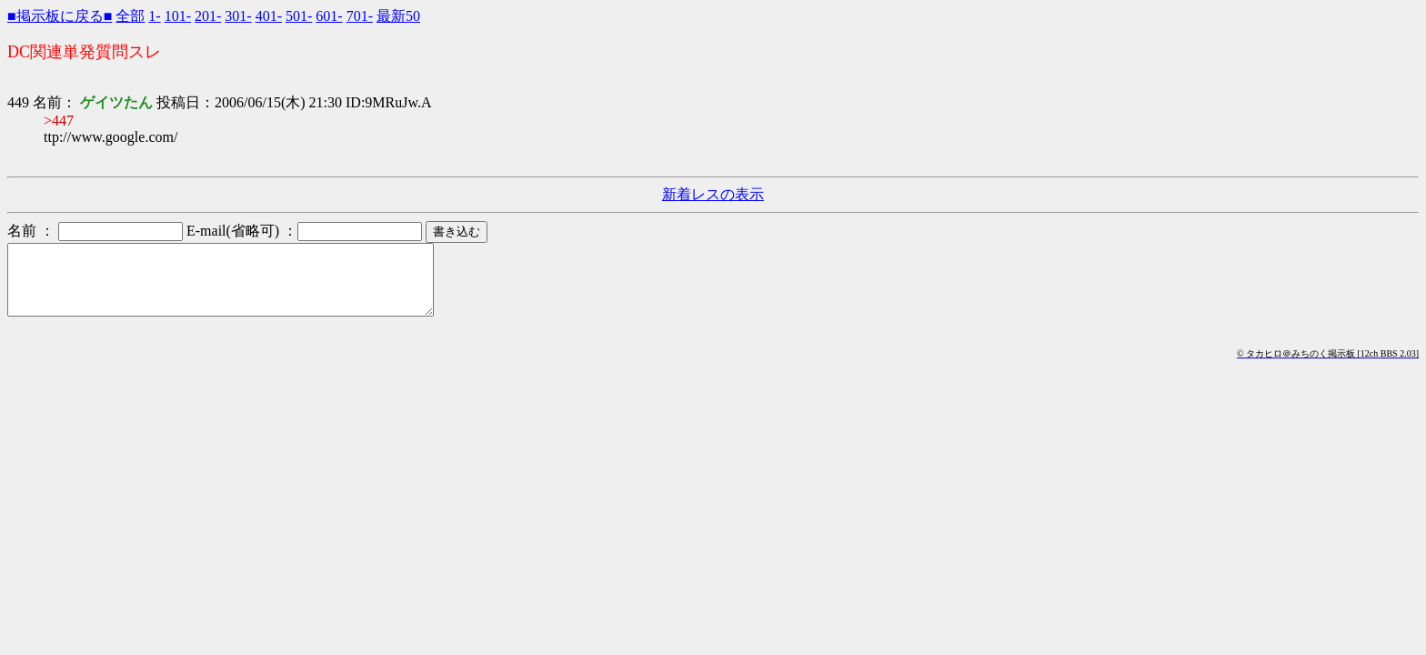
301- (238, 16)
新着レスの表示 (713, 194)
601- (329, 16)
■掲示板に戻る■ (59, 16)
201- (208, 16)
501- (299, 16)
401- (269, 16)
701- (359, 16)
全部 (130, 16)
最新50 (398, 16)
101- (178, 16)
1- (154, 16)
